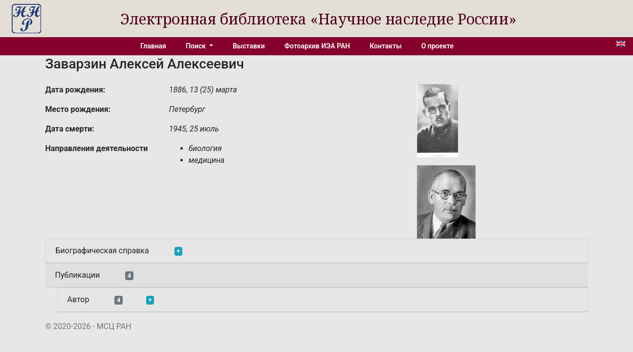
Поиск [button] (196, 46)
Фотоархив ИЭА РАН (317, 46)
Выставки (249, 46)
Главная (153, 46)
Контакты (385, 46)
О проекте (437, 46)
